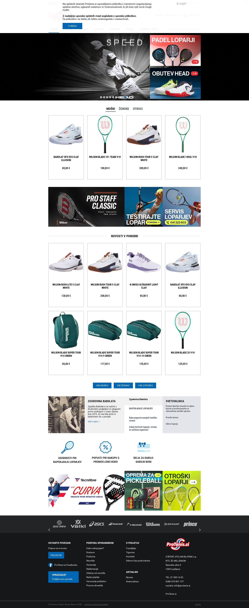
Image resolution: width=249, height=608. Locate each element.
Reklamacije (92, 569)
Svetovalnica (132, 581)
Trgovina (130, 552)
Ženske (124, 109)
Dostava (90, 552)
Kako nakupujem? (95, 548)
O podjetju (131, 548)
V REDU (72, 25)
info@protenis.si (182, 585)
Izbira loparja (172, 424)
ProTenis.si (171, 594)
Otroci (138, 109)
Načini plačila (92, 577)
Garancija (91, 564)
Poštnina (90, 556)
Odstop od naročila (95, 573)
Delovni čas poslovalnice (138, 560)
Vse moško (102, 385)
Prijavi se (56, 555)
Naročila (90, 560)
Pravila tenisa (172, 417)
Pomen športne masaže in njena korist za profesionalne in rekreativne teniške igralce (180, 408)
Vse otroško (145, 385)
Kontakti (130, 556)
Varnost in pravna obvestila (96, 604)
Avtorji (198, 604)
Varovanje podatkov (96, 581)
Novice (129, 577)
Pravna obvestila (94, 585)
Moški (110, 109)
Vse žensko (123, 385)
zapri (181, 3)
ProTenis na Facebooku (65, 565)
